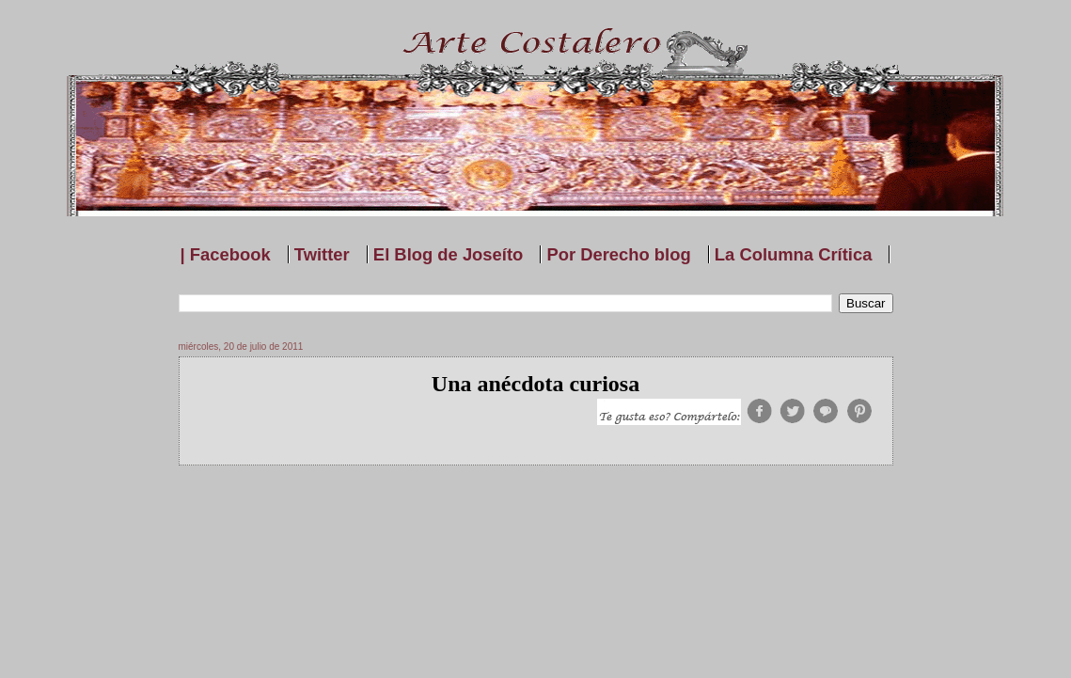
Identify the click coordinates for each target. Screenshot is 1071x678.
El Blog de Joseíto (448, 254)
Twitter (322, 254)
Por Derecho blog (618, 254)
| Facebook (226, 254)
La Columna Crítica (794, 254)
